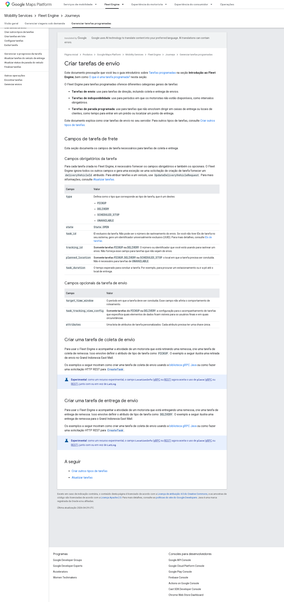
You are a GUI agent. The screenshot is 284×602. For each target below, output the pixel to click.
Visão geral (11, 23)
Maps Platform (32, 4)
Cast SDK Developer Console (185, 589)
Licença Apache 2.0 (111, 497)
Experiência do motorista (147, 4)
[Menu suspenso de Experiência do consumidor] (212, 4)
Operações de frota (232, 4)
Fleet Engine (48, 15)
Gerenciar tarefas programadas (196, 54)
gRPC (157, 379)
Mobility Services (18, 15)
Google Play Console (180, 571)
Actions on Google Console (184, 583)
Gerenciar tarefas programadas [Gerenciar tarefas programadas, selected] (91, 23)
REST (167, 379)
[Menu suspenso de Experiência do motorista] (167, 4)
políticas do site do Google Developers (176, 497)
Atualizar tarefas (103, 179)
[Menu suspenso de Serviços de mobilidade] (97, 4)
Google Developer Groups (67, 560)
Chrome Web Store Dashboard (186, 594)
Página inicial (71, 54)
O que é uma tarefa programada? (109, 77)
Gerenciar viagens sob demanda (45, 23)
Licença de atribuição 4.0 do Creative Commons (182, 494)
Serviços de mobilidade (78, 4)
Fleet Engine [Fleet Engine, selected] (112, 4)
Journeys (72, 15)
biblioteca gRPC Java (183, 365)
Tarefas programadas (162, 72)
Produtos (87, 54)
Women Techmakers (65, 577)
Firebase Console (178, 577)
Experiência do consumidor (191, 4)
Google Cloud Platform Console (186, 565)
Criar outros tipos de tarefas (89, 471)
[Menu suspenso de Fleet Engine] (124, 4)
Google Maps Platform (109, 54)
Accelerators (60, 571)
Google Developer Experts (67, 565)
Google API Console (180, 560)
